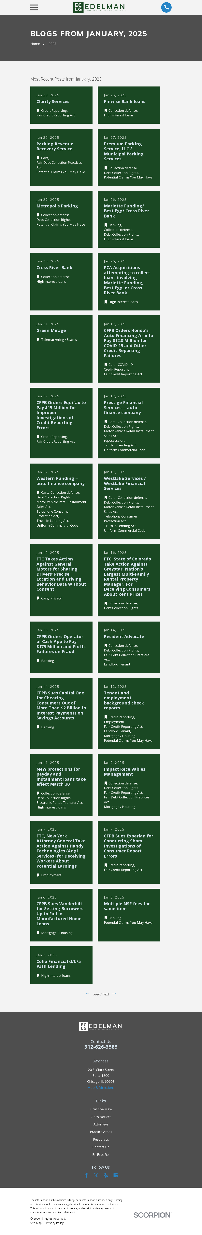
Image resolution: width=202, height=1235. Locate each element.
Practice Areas (101, 1131)
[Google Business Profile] (115, 1175)
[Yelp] (106, 1175)
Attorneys (101, 1124)
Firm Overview (101, 1109)
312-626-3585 (101, 1046)
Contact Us (101, 1147)
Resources (101, 1139)
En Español (101, 1154)
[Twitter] (96, 1175)
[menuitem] (36, 1223)
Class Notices (101, 1116)
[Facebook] (86, 1175)
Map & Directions (100, 1087)
